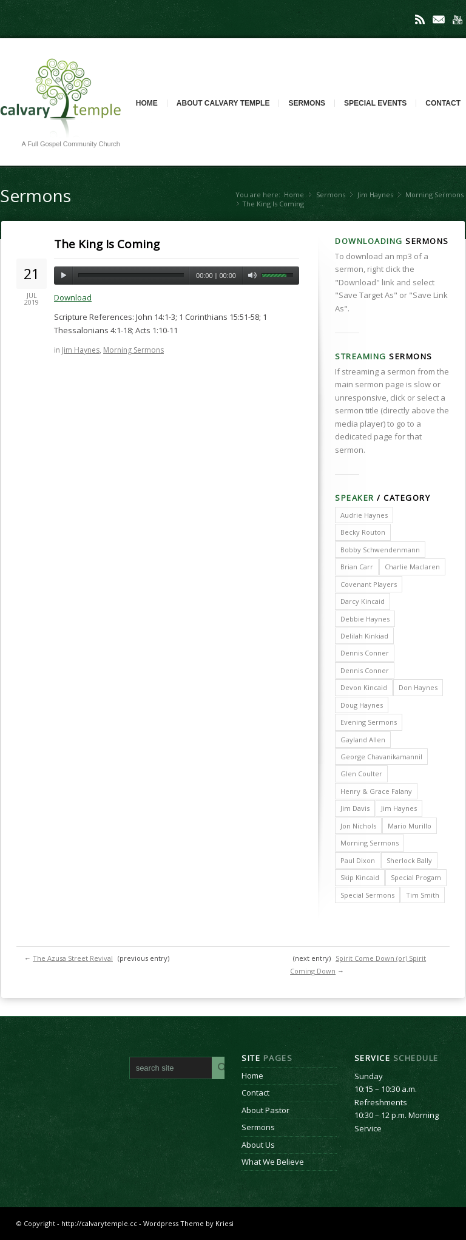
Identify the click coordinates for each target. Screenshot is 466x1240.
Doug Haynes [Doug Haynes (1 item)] (361, 705)
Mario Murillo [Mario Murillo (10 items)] (409, 825)
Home (147, 103)
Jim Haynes (375, 194)
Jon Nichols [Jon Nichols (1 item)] (358, 825)
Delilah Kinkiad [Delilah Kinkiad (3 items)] (364, 635)
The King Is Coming (107, 244)
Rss (420, 19)
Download (73, 297)
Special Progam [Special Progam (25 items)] (416, 877)
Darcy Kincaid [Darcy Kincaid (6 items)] (362, 601)
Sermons (306, 103)
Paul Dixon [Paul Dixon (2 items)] (357, 860)
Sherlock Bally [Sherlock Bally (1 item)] (409, 860)
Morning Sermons (434, 194)
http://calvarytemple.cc (99, 1223)
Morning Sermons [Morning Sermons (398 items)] (369, 842)
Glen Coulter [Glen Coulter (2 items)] (361, 773)
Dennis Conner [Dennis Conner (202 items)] (364, 652)
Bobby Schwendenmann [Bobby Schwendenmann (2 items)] (380, 549)
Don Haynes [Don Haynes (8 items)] (418, 687)
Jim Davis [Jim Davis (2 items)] (355, 808)
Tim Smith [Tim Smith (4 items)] (422, 895)
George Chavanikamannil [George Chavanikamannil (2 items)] (381, 756)
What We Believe (272, 1161)
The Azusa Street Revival (73, 958)
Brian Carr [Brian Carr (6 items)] (356, 566)
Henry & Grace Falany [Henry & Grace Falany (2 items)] (376, 791)
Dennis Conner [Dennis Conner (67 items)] (364, 670)
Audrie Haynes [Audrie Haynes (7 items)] (364, 515)
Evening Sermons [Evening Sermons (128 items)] (368, 722)
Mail (439, 19)
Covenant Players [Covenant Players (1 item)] (368, 584)
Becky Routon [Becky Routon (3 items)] (362, 532)
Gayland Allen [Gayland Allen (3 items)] (362, 739)
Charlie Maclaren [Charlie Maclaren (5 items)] (412, 566)
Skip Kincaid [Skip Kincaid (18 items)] (359, 877)
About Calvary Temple (223, 103)
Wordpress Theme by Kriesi (188, 1223)
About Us (258, 1144)
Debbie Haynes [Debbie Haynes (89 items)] (365, 618)
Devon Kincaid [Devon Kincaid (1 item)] (363, 687)
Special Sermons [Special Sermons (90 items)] (367, 895)
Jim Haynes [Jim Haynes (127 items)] (399, 808)
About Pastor (265, 1110)
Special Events (375, 103)
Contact (255, 1092)
